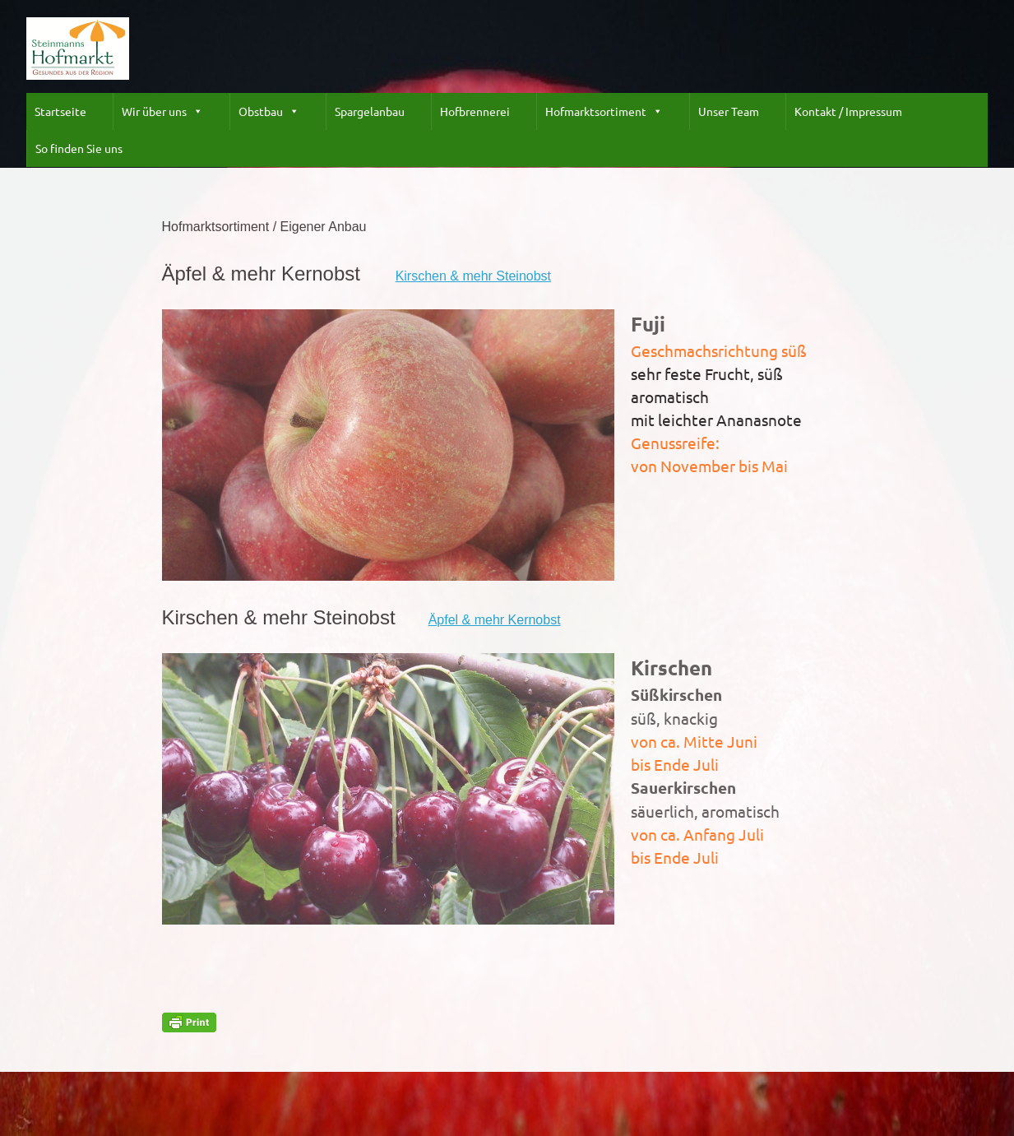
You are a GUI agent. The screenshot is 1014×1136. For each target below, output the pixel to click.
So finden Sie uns (79, 148)
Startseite (60, 111)
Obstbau (268, 111)
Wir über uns (162, 111)
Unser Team (728, 111)
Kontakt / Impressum (848, 111)
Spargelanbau (370, 111)
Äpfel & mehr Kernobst (494, 620)
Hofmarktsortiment (604, 111)
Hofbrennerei (475, 111)
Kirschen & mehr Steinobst (473, 276)
